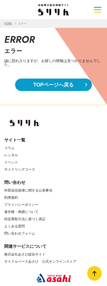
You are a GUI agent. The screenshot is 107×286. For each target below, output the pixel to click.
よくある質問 (14, 226)
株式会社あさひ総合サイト (24, 254)
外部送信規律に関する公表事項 (28, 190)
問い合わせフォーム (19, 233)
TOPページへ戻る (53, 85)
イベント (11, 162)
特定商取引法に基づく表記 (24, 219)
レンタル (11, 155)
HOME (8, 23)
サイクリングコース (19, 169)
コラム (9, 148)
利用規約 (11, 198)
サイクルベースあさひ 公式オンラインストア (40, 261)
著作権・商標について (21, 212)
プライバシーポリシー (21, 205)
